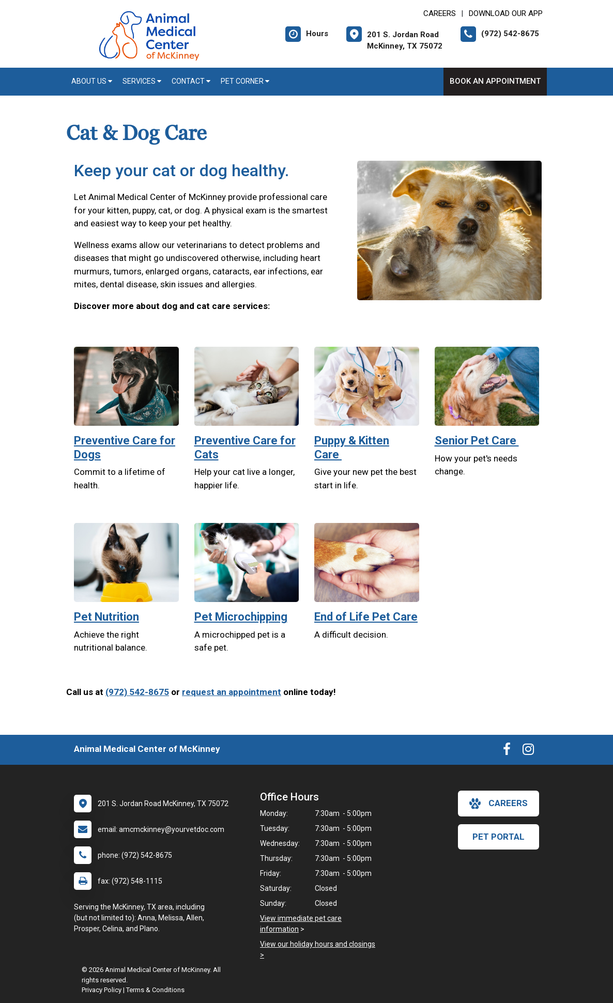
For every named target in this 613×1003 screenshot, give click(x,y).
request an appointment (231, 692)
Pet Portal (498, 836)
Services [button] (141, 81)
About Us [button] (91, 81)
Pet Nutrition (106, 616)
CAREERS (439, 13)
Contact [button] (191, 81)
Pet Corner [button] (245, 81)
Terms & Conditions (155, 990)
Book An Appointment (495, 81)
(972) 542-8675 (137, 692)
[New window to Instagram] (528, 751)
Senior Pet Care (477, 440)
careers (498, 803)
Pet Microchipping (240, 616)
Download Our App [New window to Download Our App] (506, 13)
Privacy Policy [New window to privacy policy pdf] (101, 990)
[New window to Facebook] (507, 751)
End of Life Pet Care (366, 616)
